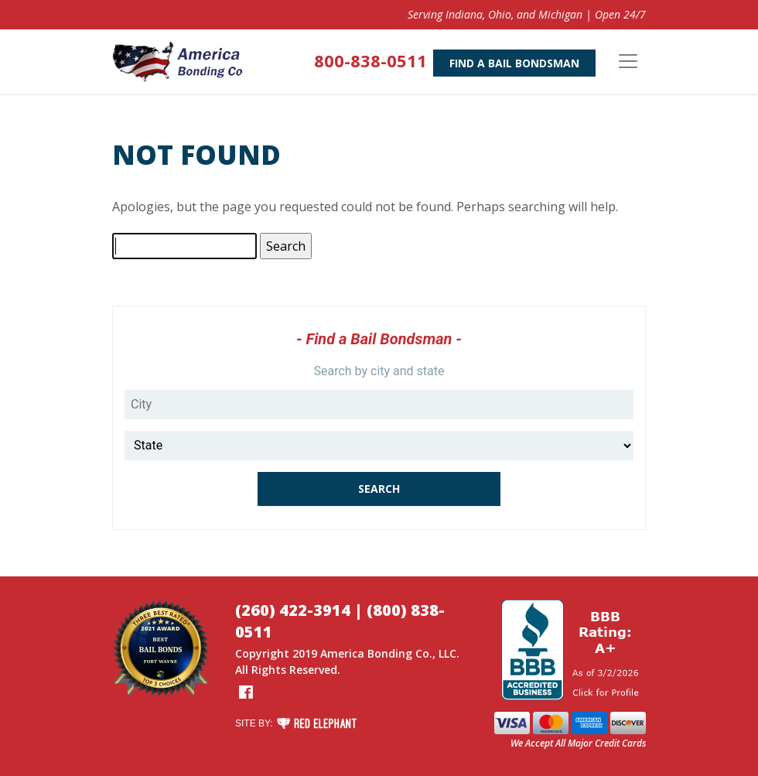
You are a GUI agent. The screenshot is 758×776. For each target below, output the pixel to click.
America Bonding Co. (376, 653)
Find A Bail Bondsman (514, 63)
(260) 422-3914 (292, 610)
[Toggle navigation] (628, 61)
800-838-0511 (370, 60)
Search (379, 488)
